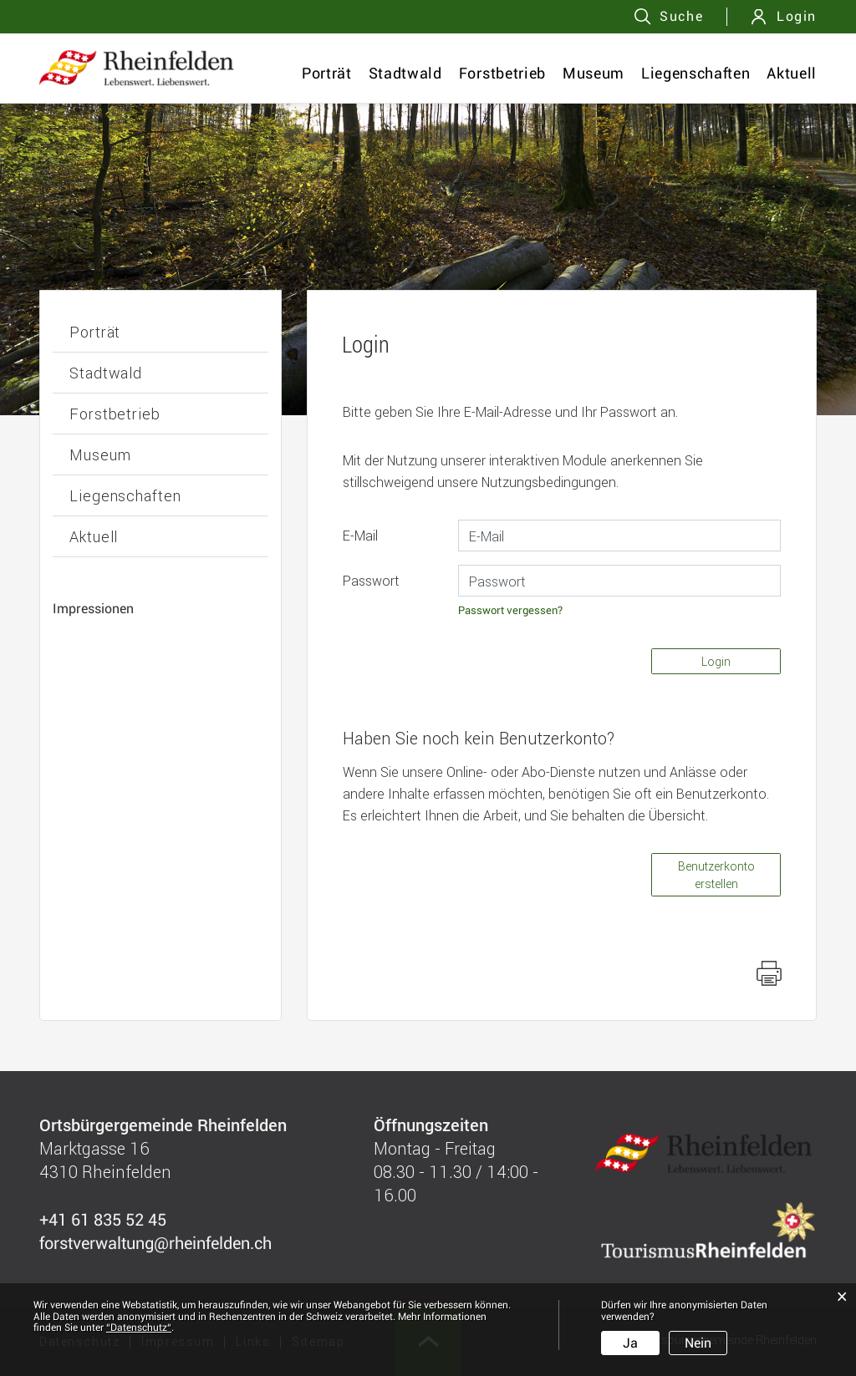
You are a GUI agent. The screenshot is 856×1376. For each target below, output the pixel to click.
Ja (630, 1343)
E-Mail (360, 535)
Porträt (327, 73)
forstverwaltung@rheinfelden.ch (155, 1243)
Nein (698, 1343)
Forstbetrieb (502, 73)
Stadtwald (405, 73)
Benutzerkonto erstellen (716, 874)
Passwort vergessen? (510, 610)
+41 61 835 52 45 (102, 1220)
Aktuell (792, 73)
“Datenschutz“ (138, 1327)
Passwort (371, 580)
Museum (593, 73)
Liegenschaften (695, 73)
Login (797, 16)
